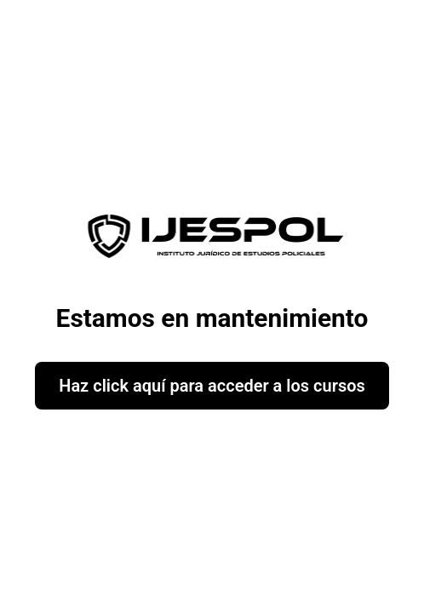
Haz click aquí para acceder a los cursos (212, 385)
